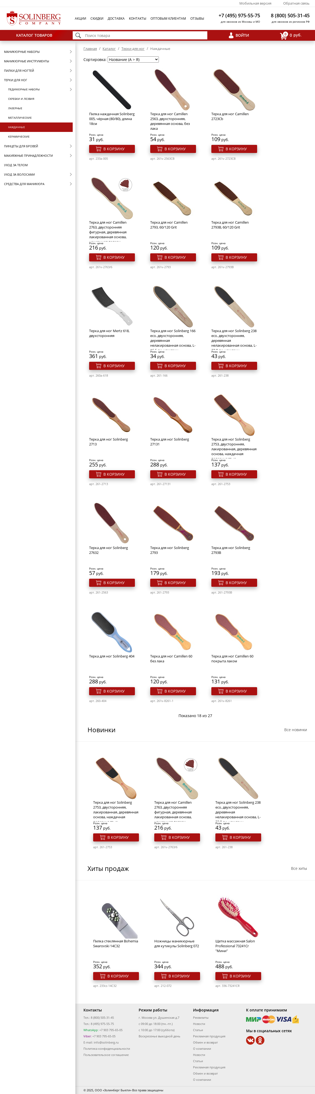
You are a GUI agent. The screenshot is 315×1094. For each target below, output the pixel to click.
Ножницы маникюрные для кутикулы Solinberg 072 (176, 943)
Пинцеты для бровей (21, 146)
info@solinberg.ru (106, 1042)
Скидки (96, 18)
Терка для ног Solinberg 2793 (169, 550)
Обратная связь (296, 3)
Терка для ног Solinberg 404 (111, 656)
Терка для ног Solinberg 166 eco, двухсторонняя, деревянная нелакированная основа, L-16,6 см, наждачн (172, 340)
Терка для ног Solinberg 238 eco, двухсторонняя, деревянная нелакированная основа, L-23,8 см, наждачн (234, 340)
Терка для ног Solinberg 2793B (230, 550)
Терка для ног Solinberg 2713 (108, 442)
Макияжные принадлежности (28, 156)
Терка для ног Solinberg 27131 (169, 442)
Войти (242, 35)
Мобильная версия (255, 3)
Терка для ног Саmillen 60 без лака (171, 658)
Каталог (109, 48)
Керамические (19, 136)
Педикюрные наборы (24, 89)
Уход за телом (16, 165)
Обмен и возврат (205, 1042)
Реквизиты (200, 1017)
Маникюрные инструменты (26, 61)
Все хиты (299, 868)
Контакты (137, 18)
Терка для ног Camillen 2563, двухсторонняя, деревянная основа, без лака (170, 121)
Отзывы (197, 18)
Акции (80, 18)
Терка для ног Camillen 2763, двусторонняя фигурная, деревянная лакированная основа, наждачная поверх (108, 232)
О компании (202, 1049)
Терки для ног (15, 80)
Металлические (20, 118)
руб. (291, 35)
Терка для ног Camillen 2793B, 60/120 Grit (230, 225)
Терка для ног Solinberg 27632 (108, 550)
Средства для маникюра (24, 184)
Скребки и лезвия (21, 99)
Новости (199, 1024)
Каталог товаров (34, 35)
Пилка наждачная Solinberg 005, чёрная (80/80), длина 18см (112, 118)
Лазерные (15, 108)
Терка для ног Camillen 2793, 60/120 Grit (169, 225)
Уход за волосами (19, 174)
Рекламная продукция (209, 1036)
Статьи (198, 1030)
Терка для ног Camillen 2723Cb (230, 116)
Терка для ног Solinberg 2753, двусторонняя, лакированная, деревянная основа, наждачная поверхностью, (234, 449)
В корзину (114, 148)
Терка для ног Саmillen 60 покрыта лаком (232, 658)
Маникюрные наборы (22, 52)
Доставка (116, 18)
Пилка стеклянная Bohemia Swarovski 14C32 (115, 943)
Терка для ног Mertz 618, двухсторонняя (109, 333)
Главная (90, 48)
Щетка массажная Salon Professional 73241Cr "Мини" (235, 946)
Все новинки (295, 729)
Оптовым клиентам (168, 18)
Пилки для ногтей (19, 71)
